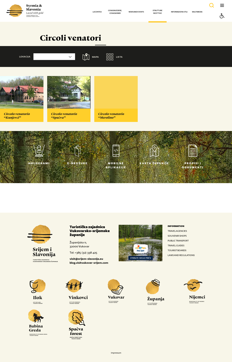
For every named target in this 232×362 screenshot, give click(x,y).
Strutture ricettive (157, 11)
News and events (136, 12)
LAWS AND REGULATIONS (181, 255)
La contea (97, 12)
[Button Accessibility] (222, 21)
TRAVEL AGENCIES (177, 230)
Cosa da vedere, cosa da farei (115, 11)
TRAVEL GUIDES (176, 245)
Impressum (116, 353)
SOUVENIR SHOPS (177, 235)
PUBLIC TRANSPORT (178, 240)
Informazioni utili (179, 12)
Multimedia (197, 12)
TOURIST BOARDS (177, 250)
